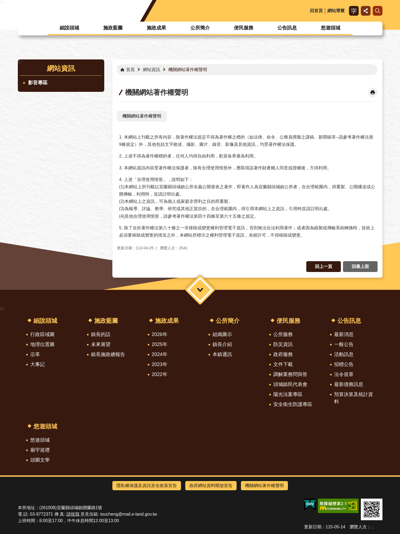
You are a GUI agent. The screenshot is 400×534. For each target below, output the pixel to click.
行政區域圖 (42, 334)
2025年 (159, 344)
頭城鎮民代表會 (290, 384)
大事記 (37, 364)
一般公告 (344, 344)
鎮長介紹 (222, 344)
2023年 (159, 364)
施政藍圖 (113, 28)
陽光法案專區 (287, 394)
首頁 (130, 69)
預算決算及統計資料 (353, 398)
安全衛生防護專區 (292, 404)
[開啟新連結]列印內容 (373, 92)
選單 (200, 289)
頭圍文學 (40, 460)
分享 (366, 11)
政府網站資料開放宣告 (211, 485)
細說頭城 (69, 28)
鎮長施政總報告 (108, 354)
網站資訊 (61, 68)
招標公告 (344, 364)
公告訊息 (287, 28)
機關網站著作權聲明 (187, 69)
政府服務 (283, 354)
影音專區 (38, 82)
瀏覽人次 (358, 527)
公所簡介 (200, 28)
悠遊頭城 (330, 28)
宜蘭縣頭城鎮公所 (62, 10)
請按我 (72, 514)
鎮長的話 (100, 334)
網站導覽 (336, 10)
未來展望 (100, 344)
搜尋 (377, 11)
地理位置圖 (42, 344)
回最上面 (360, 266)
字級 (354, 11)
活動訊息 (344, 354)
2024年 (159, 354)
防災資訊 (283, 344)
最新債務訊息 (348, 384)
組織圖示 (222, 334)
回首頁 (316, 10)
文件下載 (283, 364)
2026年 (159, 334)
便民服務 (243, 28)
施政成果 (156, 28)
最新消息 (344, 334)
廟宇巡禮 (40, 450)
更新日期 (312, 527)
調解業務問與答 (290, 374)
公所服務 (283, 334)
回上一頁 (323, 266)
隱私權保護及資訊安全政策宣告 (146, 485)
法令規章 (344, 374)
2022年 (159, 374)
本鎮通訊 (222, 354)
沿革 (35, 354)
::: (2, 2)
